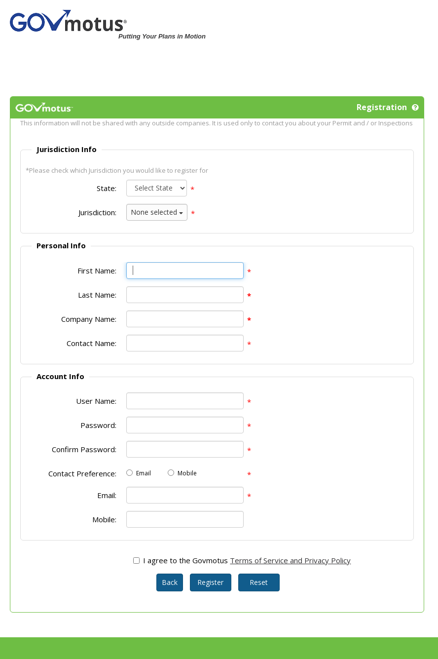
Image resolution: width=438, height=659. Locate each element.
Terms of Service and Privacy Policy (290, 560)
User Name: (96, 401)
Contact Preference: (82, 473)
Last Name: (97, 295)
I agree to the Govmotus (185, 560)
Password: (98, 425)
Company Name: (88, 319)
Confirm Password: (84, 449)
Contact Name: (91, 343)
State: (106, 188)
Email (143, 473)
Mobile (187, 473)
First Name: (96, 270)
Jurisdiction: (97, 212)
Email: (106, 495)
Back (170, 582)
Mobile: (104, 519)
